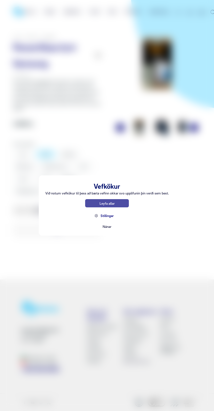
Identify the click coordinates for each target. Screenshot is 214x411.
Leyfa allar (107, 203)
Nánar (107, 226)
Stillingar (107, 215)
